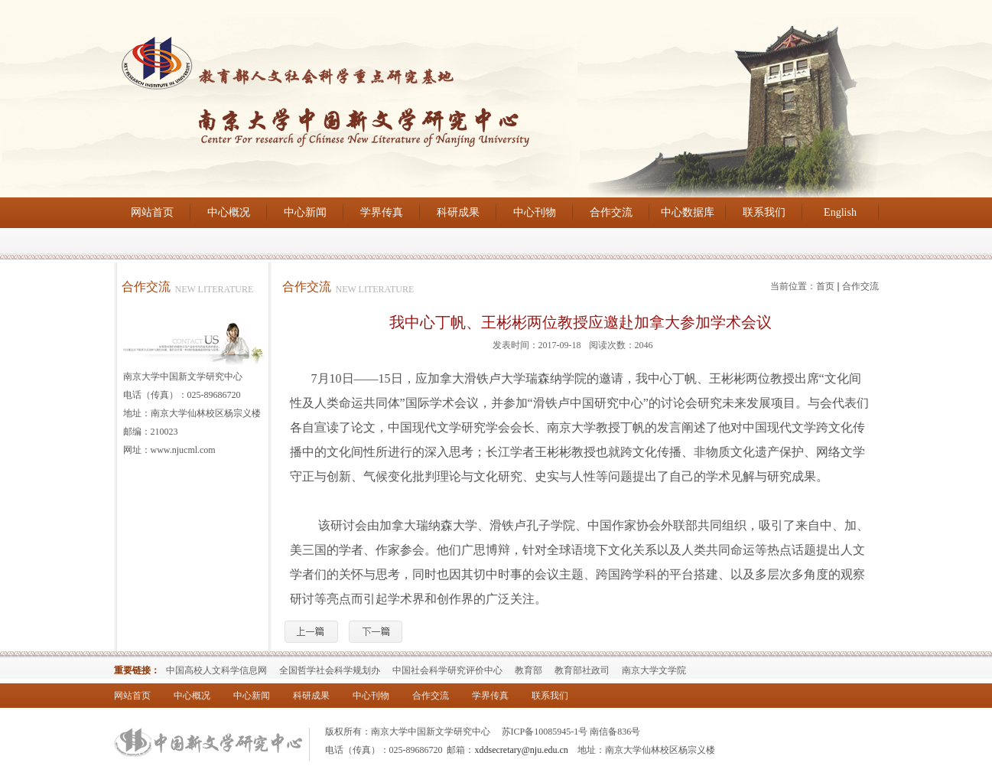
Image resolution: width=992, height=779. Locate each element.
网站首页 (152, 212)
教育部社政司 (582, 670)
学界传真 (381, 212)
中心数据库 (687, 212)
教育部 (528, 670)
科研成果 (458, 212)
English (840, 212)
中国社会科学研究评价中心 (447, 670)
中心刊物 (534, 212)
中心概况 (228, 212)
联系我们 (764, 212)
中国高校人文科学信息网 (216, 670)
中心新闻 (305, 212)
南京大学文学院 (654, 670)
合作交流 (611, 212)
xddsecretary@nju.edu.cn (521, 750)
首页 (825, 286)
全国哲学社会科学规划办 (329, 670)
